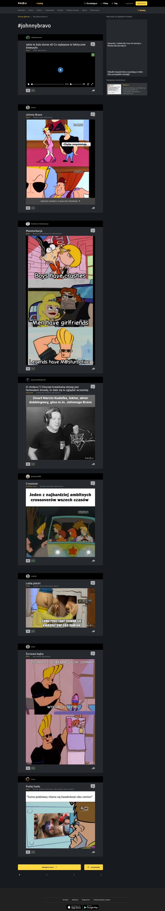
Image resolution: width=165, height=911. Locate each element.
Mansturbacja (34, 230)
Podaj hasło (33, 786)
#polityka (42, 789)
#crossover (43, 486)
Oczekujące (92, 3)
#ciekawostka (40, 393)
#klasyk (42, 586)
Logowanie (129, 3)
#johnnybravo (42, 50)
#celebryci (48, 393)
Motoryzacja (94, 10)
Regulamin (86, 900)
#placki (56, 586)
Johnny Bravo (34, 114)
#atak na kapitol (69, 789)
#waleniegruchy (47, 233)
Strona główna (24, 17)
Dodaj (40, 3)
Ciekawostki (49, 10)
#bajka (41, 117)
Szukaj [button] (142, 10)
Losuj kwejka (93, 867)
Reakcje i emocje (73, 10)
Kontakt (65, 900)
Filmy (105, 3)
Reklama (75, 900)
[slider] (47, 84)
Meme (27, 233)
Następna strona (49, 867)
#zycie (35, 656)
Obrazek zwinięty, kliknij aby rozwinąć (59, 201)
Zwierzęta (21, 10)
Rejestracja (141, 3)
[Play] (29, 84)
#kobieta (36, 117)
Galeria (39, 10)
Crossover (32, 483)
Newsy (84, 10)
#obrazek (35, 789)
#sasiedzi (36, 586)
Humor (30, 10)
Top (115, 3)
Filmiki (28, 50)
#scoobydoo (50, 486)
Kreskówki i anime (31, 486)
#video (35, 50)
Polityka (60, 10)
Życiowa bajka (34, 653)
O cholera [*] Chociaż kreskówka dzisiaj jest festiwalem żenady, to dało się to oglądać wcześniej (57, 388)
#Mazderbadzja (57, 233)
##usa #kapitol (59, 789)
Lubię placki (33, 583)
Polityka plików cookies (102, 900)
